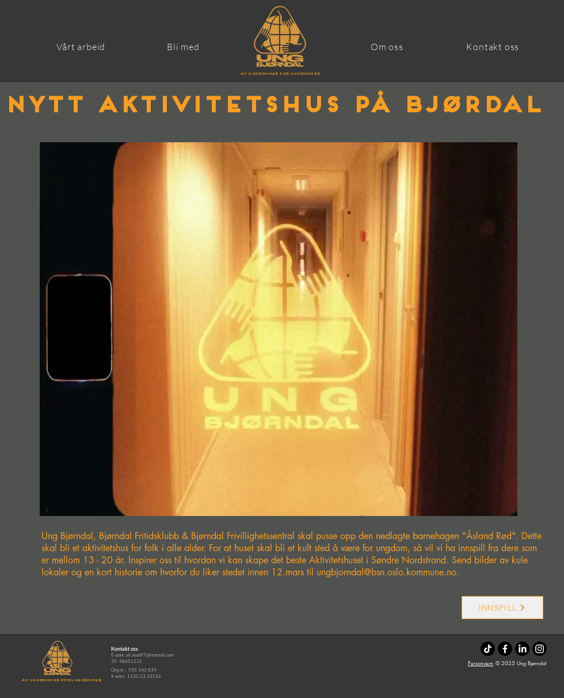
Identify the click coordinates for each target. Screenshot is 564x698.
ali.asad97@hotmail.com (150, 654)
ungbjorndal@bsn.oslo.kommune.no (386, 572)
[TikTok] (488, 649)
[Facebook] (505, 649)
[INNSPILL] (502, 607)
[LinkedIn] (522, 649)
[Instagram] (539, 649)
